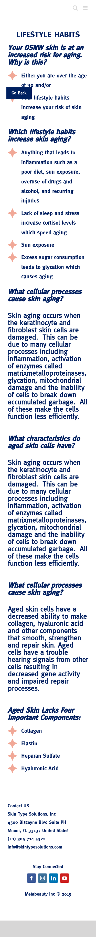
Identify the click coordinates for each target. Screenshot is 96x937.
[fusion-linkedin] (53, 878)
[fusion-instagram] (42, 878)
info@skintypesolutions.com (35, 847)
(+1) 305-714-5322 (27, 838)
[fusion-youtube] (64, 878)
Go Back (19, 92)
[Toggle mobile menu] (85, 8)
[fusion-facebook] (31, 878)
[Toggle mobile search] (75, 8)
